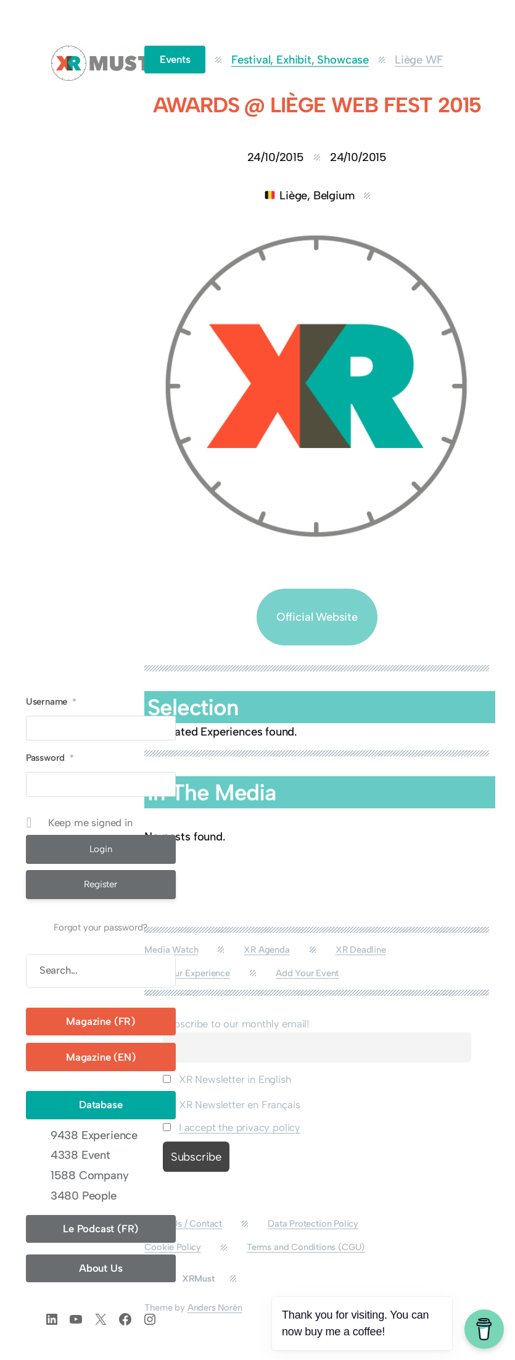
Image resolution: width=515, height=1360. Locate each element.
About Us (101, 1268)
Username (51, 701)
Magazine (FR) (100, 1021)
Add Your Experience (186, 973)
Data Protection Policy (313, 1223)
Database (101, 1104)
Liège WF (419, 59)
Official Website (317, 617)
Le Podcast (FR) (100, 1228)
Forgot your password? (100, 927)
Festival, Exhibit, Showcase (300, 59)
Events (175, 59)
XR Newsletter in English (227, 1079)
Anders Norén (214, 1307)
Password (50, 757)
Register (100, 884)
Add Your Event (307, 973)
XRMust (198, 1278)
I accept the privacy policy (239, 1127)
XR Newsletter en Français (231, 1104)
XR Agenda (266, 949)
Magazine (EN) (101, 1057)
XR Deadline (361, 949)
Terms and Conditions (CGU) (306, 1247)
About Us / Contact (183, 1223)
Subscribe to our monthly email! (236, 1024)
